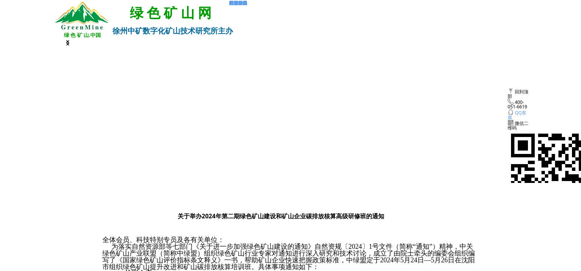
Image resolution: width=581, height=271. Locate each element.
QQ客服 (517, 115)
